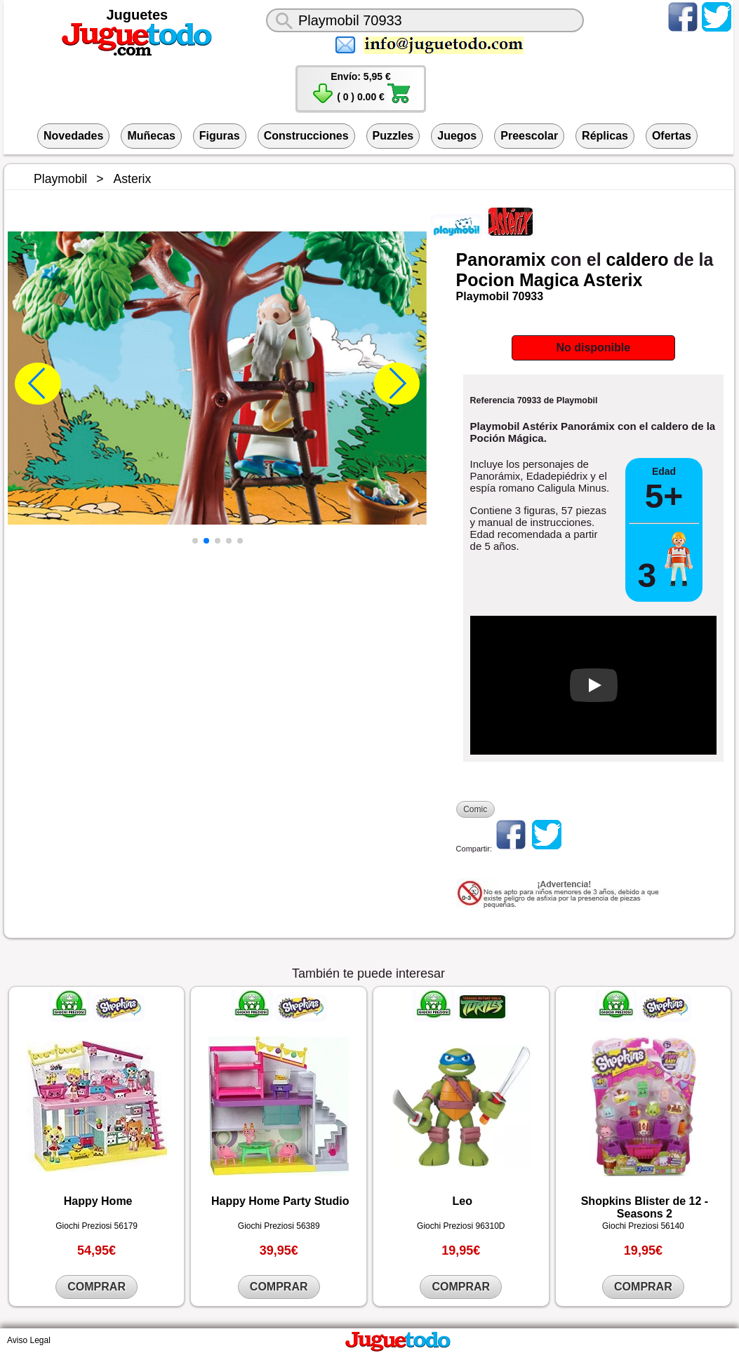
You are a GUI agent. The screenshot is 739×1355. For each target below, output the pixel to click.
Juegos (457, 136)
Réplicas (605, 136)
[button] (195, 541)
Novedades (73, 136)
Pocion (485, 280)
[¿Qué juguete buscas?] (425, 20)
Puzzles (393, 136)
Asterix (613, 280)
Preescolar (529, 136)
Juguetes (137, 14)
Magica (549, 280)
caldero (637, 259)
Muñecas (151, 136)
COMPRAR (96, 1287)
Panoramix (501, 259)
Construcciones (306, 136)
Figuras (219, 136)
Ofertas (671, 136)
